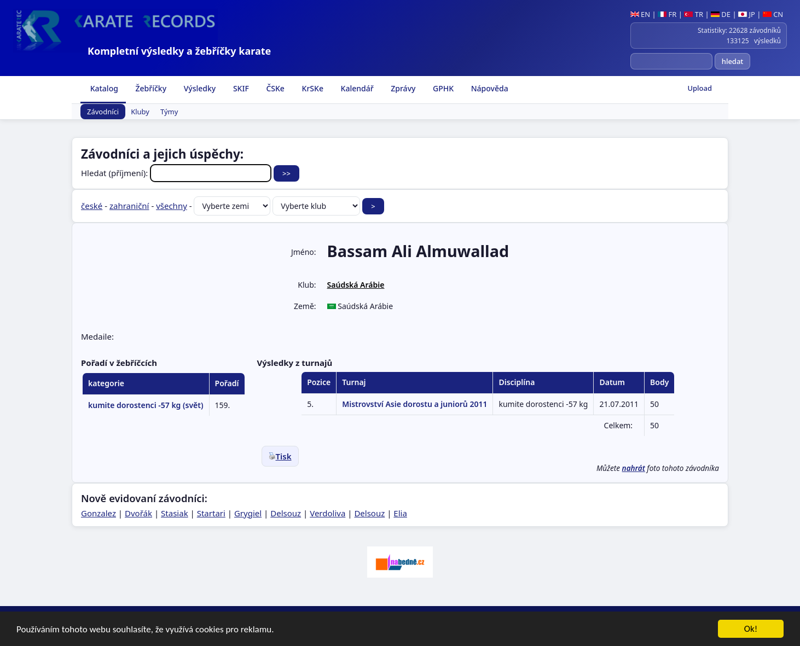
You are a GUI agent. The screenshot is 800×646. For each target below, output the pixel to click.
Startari (211, 513)
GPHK (442, 88)
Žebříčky (150, 88)
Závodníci (103, 112)
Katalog (103, 88)
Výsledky (199, 88)
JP (746, 14)
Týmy (169, 112)
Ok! (751, 629)
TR (693, 14)
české (91, 205)
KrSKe (311, 88)
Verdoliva (327, 513)
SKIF (240, 88)
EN (640, 14)
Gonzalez (98, 513)
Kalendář (356, 88)
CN (773, 14)
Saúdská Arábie (356, 285)
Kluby (140, 112)
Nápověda (488, 88)
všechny (171, 205)
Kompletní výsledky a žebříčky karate (179, 50)
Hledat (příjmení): (177, 172)
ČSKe (274, 88)
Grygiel (248, 513)
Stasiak (174, 513)
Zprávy (402, 88)
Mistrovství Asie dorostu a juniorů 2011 (414, 404)
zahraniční (129, 205)
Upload (699, 88)
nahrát (633, 468)
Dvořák (138, 513)
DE (721, 14)
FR (667, 14)
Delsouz (285, 513)
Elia (400, 513)
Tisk (280, 456)
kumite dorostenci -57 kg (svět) (146, 405)
